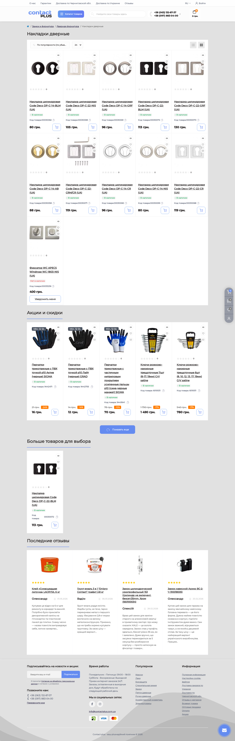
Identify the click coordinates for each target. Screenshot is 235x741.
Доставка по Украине (108, 3)
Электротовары (143, 703)
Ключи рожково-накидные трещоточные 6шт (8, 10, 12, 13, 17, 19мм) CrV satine (189, 372)
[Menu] (71, 14)
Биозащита (141, 682)
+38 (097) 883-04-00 (166, 15)
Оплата (185, 710)
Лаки (138, 678)
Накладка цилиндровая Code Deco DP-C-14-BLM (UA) (45, 105)
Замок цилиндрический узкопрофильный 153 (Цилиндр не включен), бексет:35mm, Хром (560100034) (137, 595)
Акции (185, 714)
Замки (138, 689)
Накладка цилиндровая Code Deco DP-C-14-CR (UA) (117, 188)
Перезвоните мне (36, 703)
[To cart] (56, 127)
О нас (32, 3)
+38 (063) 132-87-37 (165, 12)
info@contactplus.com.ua (102, 711)
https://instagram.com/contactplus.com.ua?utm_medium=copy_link (100, 704)
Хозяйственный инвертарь (149, 700)
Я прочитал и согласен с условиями (53, 682)
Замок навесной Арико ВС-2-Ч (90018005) (185, 590)
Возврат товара (190, 703)
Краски (139, 674)
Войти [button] (200, 3)
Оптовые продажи (191, 707)
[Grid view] (201, 45)
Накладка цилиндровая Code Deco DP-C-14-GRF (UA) (117, 105)
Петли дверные (143, 692)
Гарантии (45, 3)
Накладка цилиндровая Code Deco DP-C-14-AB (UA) (45, 188)
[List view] (193, 45)
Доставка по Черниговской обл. (73, 3)
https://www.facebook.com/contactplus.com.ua (92, 704)
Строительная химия (146, 685)
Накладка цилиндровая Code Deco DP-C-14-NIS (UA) (153, 188)
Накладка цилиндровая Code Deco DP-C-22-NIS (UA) (81, 105)
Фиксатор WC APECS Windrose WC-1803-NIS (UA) (44, 271)
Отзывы (129, 3)
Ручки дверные (143, 696)
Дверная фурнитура (68, 26)
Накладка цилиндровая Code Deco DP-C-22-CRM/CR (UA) (81, 188)
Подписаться (71, 674)
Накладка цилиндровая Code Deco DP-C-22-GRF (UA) (189, 105)
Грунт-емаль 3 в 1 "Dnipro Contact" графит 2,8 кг (92, 590)
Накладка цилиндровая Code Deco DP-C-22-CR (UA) (189, 188)
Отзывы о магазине (191, 700)
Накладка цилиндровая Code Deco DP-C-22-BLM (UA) (153, 105)
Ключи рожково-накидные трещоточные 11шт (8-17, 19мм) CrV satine (152, 372)
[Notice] (45, 299)
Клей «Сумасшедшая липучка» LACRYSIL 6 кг (46, 590)
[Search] (92, 14)
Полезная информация (193, 674)
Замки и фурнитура (43, 26)
